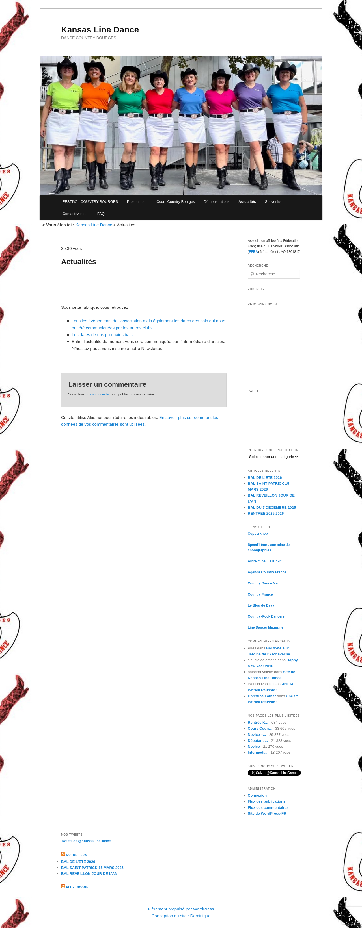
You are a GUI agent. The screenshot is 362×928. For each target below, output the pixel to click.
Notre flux (76, 855)
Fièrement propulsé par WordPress (181, 909)
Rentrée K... (258, 722)
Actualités (247, 201)
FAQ (101, 214)
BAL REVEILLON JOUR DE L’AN (89, 874)
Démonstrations (217, 201)
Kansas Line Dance (100, 29)
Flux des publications (266, 801)
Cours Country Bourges (175, 201)
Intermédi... (257, 752)
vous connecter (98, 394)
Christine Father (262, 696)
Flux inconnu (78, 887)
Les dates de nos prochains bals (102, 334)
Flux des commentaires (268, 807)
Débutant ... (258, 740)
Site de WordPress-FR (267, 813)
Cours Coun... (260, 728)
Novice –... (257, 735)
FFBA (253, 252)
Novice (254, 746)
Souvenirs (273, 201)
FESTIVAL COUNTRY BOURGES (90, 201)
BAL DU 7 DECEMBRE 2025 (272, 507)
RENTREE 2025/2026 (266, 513)
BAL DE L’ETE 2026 (265, 477)
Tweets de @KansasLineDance (86, 841)
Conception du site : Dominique (181, 915)
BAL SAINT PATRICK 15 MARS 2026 (92, 868)
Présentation (137, 201)
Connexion (257, 795)
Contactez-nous (75, 214)
